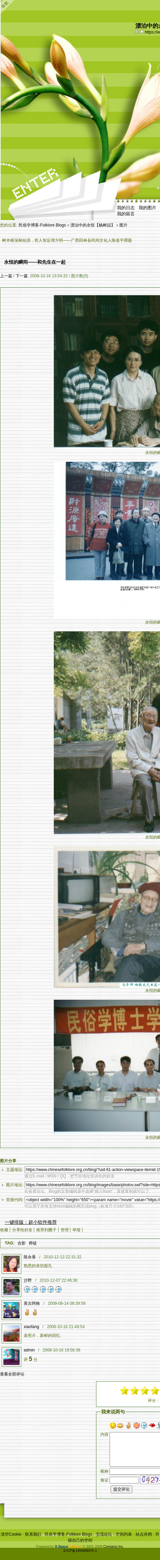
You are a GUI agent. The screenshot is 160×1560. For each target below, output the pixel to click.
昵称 (104, 1471)
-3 (135, 1391)
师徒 (33, 1243)
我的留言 (126, 213)
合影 (22, 1243)
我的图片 (147, 207)
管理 (65, 1230)
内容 (104, 1434)
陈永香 (30, 1257)
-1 (145, 1391)
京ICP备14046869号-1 (80, 1551)
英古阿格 (32, 1303)
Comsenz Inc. (113, 1546)
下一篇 (22, 276)
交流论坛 (104, 1534)
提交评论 (121, 1489)
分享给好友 (22, 1230)
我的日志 (126, 207)
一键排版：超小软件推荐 (31, 1222)
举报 (76, 1230)
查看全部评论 (12, 1374)
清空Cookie (11, 1534)
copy (137, 31)
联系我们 (33, 1534)
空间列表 (124, 1534)
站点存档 (144, 1534)
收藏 (4, 1230)
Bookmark (142, 31)
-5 (125, 1391)
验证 (104, 1480)
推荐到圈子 (46, 1230)
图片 (123, 225)
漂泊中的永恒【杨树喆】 (92, 225)
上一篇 (6, 276)
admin (29, 1350)
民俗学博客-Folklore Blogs (42, 225)
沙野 (28, 1280)
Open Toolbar (8, 7)
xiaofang (31, 1326)
